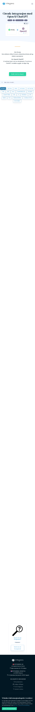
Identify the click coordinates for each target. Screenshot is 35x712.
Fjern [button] (26, 23)
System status (19, 689)
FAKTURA (10, 88)
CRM (3, 91)
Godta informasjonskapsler (9, 708)
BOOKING (30, 91)
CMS (14, 94)
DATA (13, 91)
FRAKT (16, 88)
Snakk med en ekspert (17, 74)
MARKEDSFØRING (17, 97)
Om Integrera (19, 687)
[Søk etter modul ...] (19, 82)
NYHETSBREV (17, 101)
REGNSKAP (24, 94)
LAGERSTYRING (6, 94)
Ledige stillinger (18, 684)
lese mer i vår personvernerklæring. (22, 705)
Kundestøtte (18, 682)
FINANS (4, 97)
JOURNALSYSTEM (28, 97)
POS (10, 97)
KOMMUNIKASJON (21, 91)
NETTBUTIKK (30, 88)
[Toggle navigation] (32, 3)
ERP (30, 94)
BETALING (22, 88)
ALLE (3, 88)
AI (18, 94)
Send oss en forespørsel (17, 648)
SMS (8, 91)
